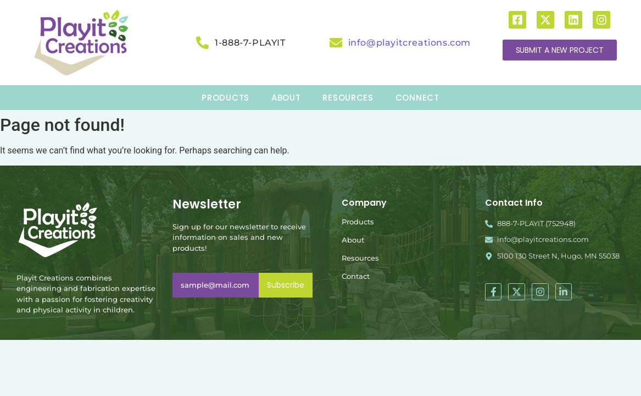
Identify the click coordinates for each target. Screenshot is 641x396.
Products (358, 221)
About (353, 239)
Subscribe (285, 284)
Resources (360, 258)
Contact (356, 276)
